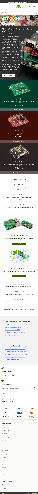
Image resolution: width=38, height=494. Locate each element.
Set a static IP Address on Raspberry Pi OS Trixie (16, 354)
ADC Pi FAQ (7, 324)
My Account (4, 433)
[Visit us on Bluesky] (6, 408)
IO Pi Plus (9, 67)
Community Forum (6, 457)
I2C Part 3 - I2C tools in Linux (12, 359)
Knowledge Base (12, 399)
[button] (4, 7)
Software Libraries (19, 307)
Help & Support (5, 450)
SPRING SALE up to (18, 0)
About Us (4, 471)
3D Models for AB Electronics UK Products (15, 332)
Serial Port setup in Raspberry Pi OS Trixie (15, 349)
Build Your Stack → (8, 75)
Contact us (4, 426)
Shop (3, 474)
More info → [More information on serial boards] (19, 210)
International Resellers (7, 444)
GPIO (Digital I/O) (19, 194)
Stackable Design (19, 292)
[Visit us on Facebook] (19, 408)
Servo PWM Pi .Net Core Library (12, 335)
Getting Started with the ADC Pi (12, 330)
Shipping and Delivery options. (12, 376)
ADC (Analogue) (19, 184)
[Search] (35, 12)
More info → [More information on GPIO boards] (19, 199)
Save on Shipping (19, 299)
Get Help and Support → (19, 276)
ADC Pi (5, 53)
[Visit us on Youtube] (32, 408)
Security (4, 440)
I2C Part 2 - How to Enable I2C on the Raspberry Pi (17, 351)
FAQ (3, 464)
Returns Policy (5, 437)
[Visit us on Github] (6, 412)
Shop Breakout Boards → (19, 244)
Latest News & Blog (6, 478)
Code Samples (5, 461)
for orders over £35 (19, 2)
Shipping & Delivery (6, 430)
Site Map (4, 488)
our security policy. (14, 388)
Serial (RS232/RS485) (19, 205)
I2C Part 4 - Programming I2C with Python (15, 357)
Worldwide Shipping (19, 284)
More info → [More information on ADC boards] (19, 189)
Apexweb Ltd (34, 493)
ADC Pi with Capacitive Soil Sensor (13, 327)
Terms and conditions (7, 485)
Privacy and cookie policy (8, 481)
